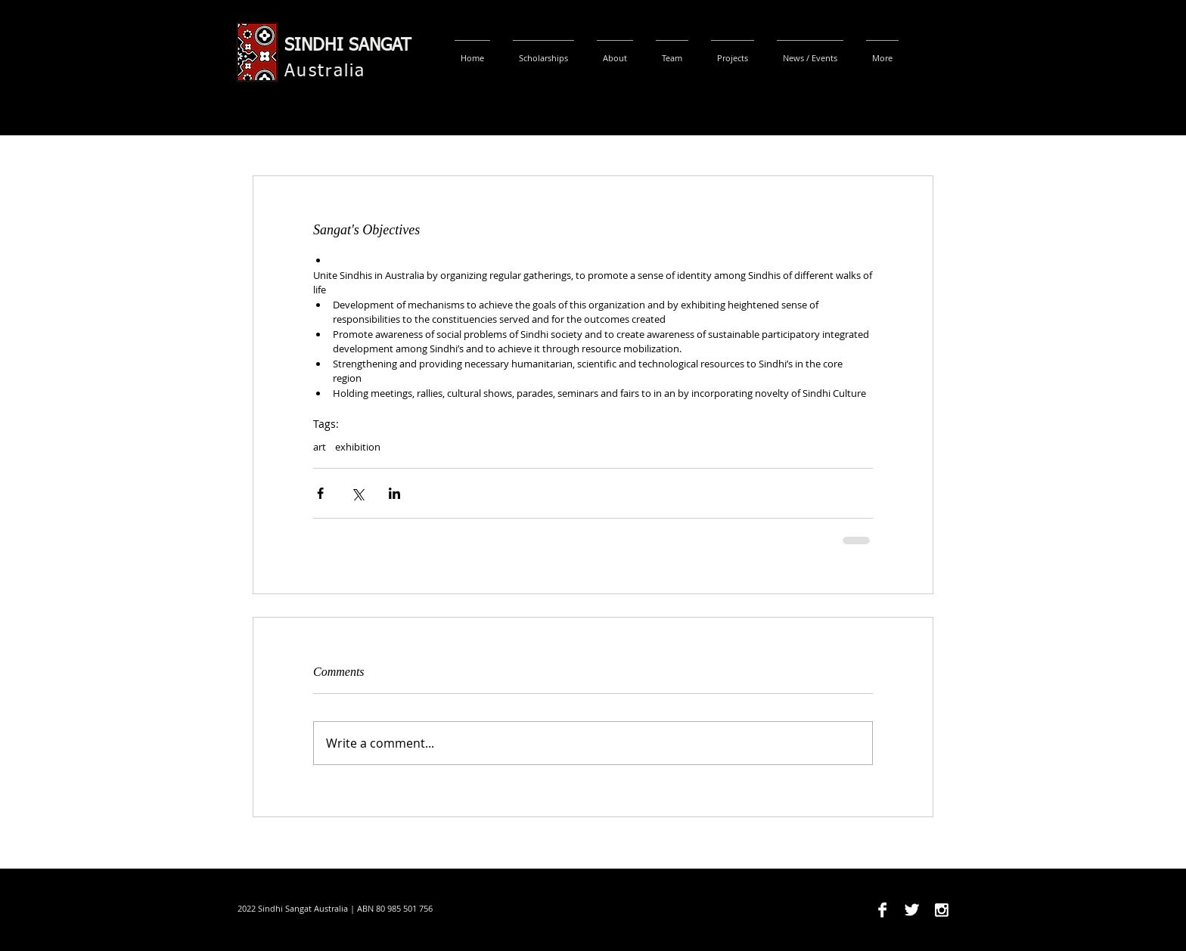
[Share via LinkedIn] (394, 493)
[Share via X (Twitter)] (357, 493)
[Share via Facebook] (320, 493)
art (319, 447)
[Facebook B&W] (882, 910)
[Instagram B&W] (941, 910)
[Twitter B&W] (912, 910)
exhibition (357, 447)
